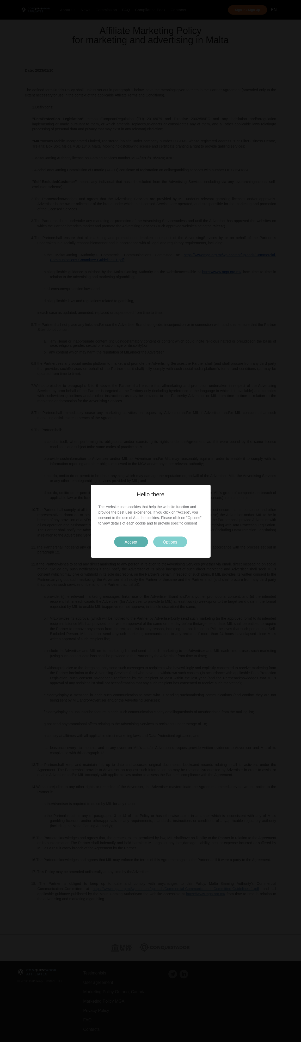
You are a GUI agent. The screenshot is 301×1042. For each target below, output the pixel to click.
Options (170, 542)
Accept (131, 542)
